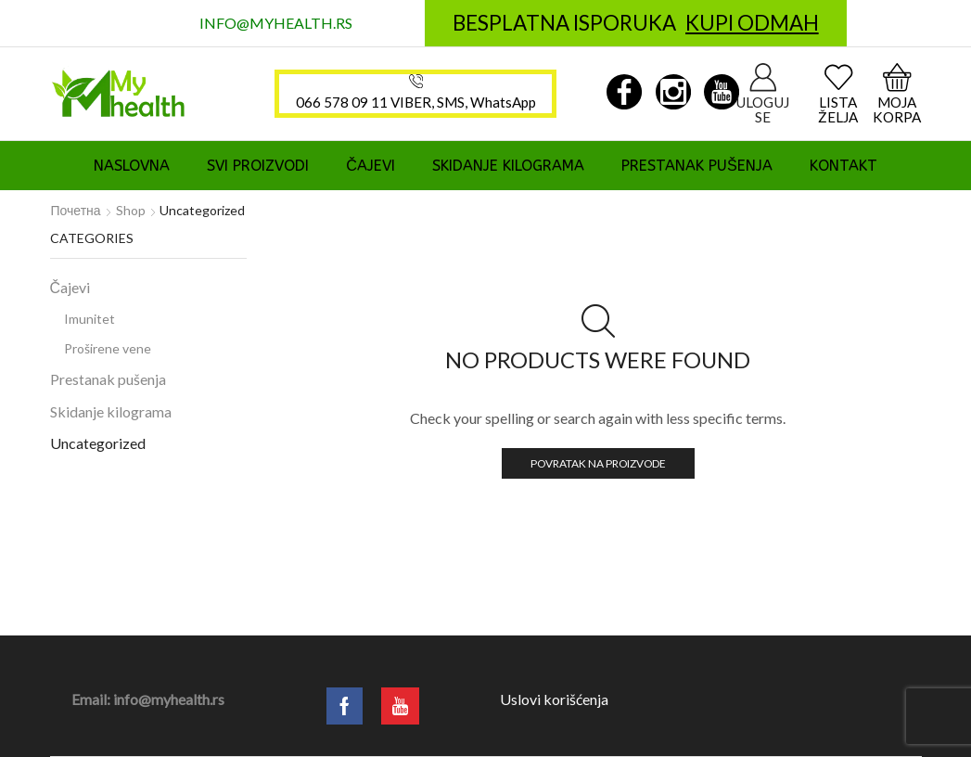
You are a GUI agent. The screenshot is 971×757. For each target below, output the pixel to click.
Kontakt (843, 165)
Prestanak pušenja (697, 165)
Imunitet (89, 319)
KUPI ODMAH (752, 22)
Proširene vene (107, 348)
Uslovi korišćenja (554, 699)
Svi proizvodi (258, 165)
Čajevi (370, 165)
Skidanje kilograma (508, 165)
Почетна (76, 210)
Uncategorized (98, 443)
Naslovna (132, 165)
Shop (131, 210)
